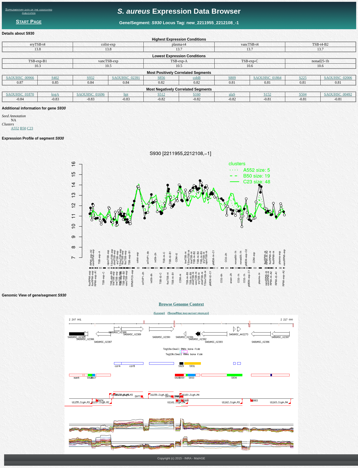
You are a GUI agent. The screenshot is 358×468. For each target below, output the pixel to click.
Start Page (29, 21)
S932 (90, 78)
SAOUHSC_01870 (20, 94)
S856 (161, 78)
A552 (15, 128)
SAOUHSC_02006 (338, 78)
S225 (302, 78)
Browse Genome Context (181, 304)
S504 (302, 94)
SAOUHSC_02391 (126, 78)
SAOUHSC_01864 (267, 78)
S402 (55, 78)
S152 (267, 94)
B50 (23, 128)
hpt (126, 94)
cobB (197, 78)
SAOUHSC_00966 (20, 78)
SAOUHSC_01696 (91, 94)
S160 (196, 94)
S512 (161, 94)
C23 (30, 128)
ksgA (55, 94)
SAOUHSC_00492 (338, 94)
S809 (232, 78)
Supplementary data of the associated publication (28, 11)
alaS (232, 94)
